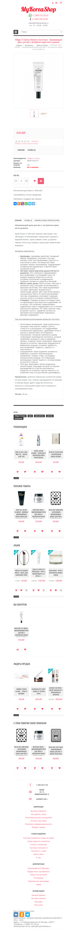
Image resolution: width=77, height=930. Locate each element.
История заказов (38, 898)
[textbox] (42, 32)
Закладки (38, 902)
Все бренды (29, 45)
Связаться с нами (38, 851)
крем (30, 415)
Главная (19, 45)
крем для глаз (39, 415)
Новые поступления (38, 875)
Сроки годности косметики (38, 841)
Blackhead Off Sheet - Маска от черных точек (38, 691)
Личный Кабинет (38, 895)
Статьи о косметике (38, 844)
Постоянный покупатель (53, 2)
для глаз (49, 415)
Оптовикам (38, 878)
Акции (38, 884)
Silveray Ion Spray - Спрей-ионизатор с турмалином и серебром (55, 691)
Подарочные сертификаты (38, 871)
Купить (18, 472)
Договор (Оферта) (38, 811)
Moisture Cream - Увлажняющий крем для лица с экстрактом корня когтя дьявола (39, 514)
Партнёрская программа (38, 881)
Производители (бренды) (38, 868)
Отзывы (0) (32, 150)
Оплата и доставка (38, 821)
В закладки (35, 181)
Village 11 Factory (42, 45)
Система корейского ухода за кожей (38, 838)
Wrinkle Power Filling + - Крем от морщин (21, 691)
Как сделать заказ (38, 814)
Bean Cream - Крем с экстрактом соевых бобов (56, 572)
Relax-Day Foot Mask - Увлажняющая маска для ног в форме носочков (56, 750)
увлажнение (18, 418)
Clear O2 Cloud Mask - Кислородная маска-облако (56, 454)
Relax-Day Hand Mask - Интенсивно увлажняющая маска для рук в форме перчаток (56, 514)
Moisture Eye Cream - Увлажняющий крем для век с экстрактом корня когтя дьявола (21, 632)
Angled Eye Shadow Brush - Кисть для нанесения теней (21, 572)
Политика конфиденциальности (38, 824)
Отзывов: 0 (35, 141)
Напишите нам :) (41, 799)
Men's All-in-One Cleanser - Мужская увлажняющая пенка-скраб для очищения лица (21, 514)
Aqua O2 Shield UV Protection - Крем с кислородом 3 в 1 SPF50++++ (38, 572)
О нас (38, 857)
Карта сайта (38, 854)
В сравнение (26, 590)
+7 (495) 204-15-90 (40, 19)
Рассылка (38, 905)
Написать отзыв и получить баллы (26, 143)
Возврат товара (38, 827)
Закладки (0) (56, 2)
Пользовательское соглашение (38, 817)
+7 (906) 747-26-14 (40, 15)
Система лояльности (38, 848)
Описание (21, 150)
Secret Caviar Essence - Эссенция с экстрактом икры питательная (38, 454)
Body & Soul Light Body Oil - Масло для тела (21, 454)
